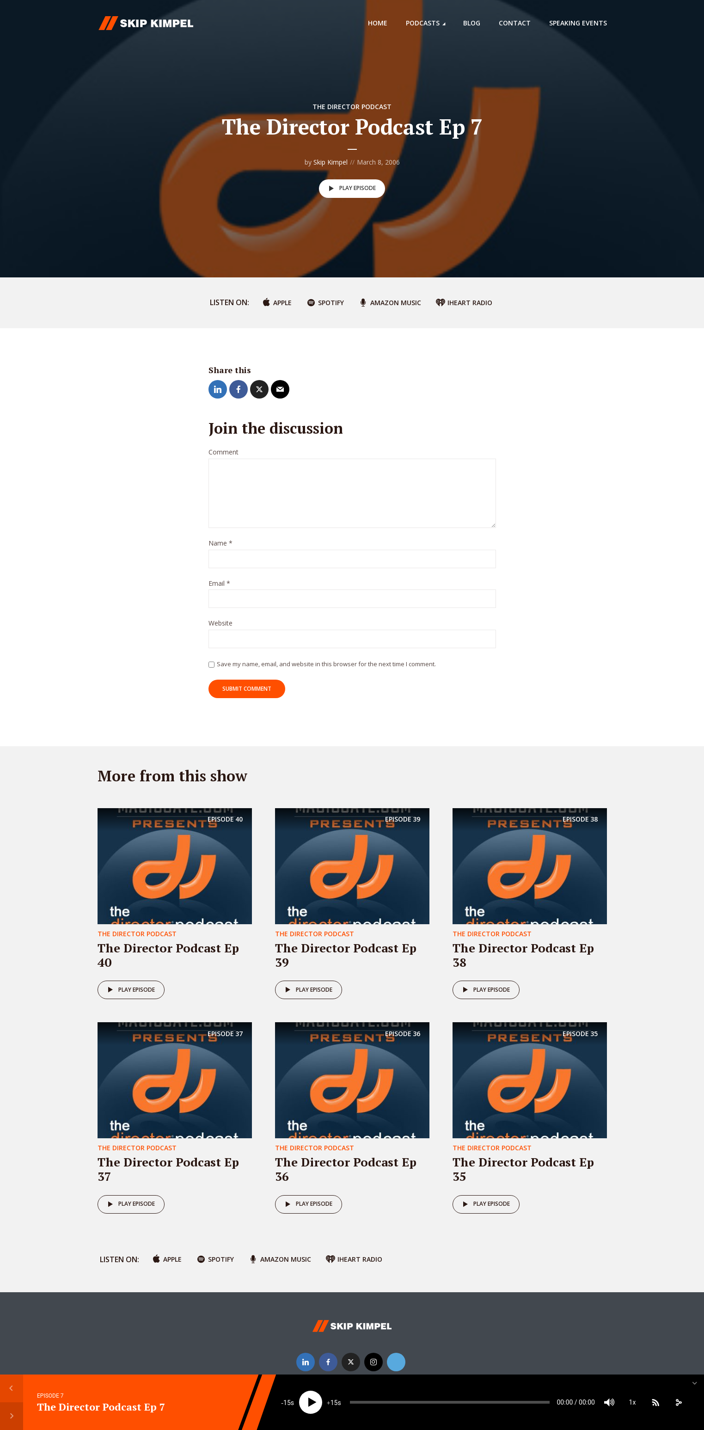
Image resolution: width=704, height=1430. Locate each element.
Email (219, 584)
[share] (678, 1402)
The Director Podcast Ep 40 (168, 955)
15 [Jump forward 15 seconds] (334, 1402)
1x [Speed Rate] (632, 1402)
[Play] (310, 1402)
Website (220, 623)
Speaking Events (578, 22)
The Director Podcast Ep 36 (345, 1169)
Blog (471, 22)
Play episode (350, 188)
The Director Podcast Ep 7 (101, 1406)
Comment (223, 452)
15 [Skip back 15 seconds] (287, 1402)
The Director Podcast (352, 106)
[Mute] (609, 1402)
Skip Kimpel (330, 162)
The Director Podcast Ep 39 (345, 955)
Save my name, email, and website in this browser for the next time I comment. (326, 664)
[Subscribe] (655, 1402)
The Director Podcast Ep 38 (523, 955)
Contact (515, 22)
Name (220, 543)
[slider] (449, 1402)
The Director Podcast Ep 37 (168, 1169)
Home (377, 22)
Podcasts (423, 22)
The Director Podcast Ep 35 (523, 1169)
